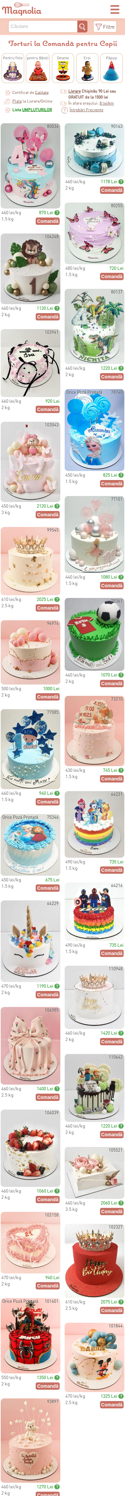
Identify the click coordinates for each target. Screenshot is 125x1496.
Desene (63, 58)
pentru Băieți (38, 58)
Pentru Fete (13, 58)
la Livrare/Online (28, 101)
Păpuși (111, 58)
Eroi (87, 58)
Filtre (109, 26)
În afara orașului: (91, 103)
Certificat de (30, 92)
